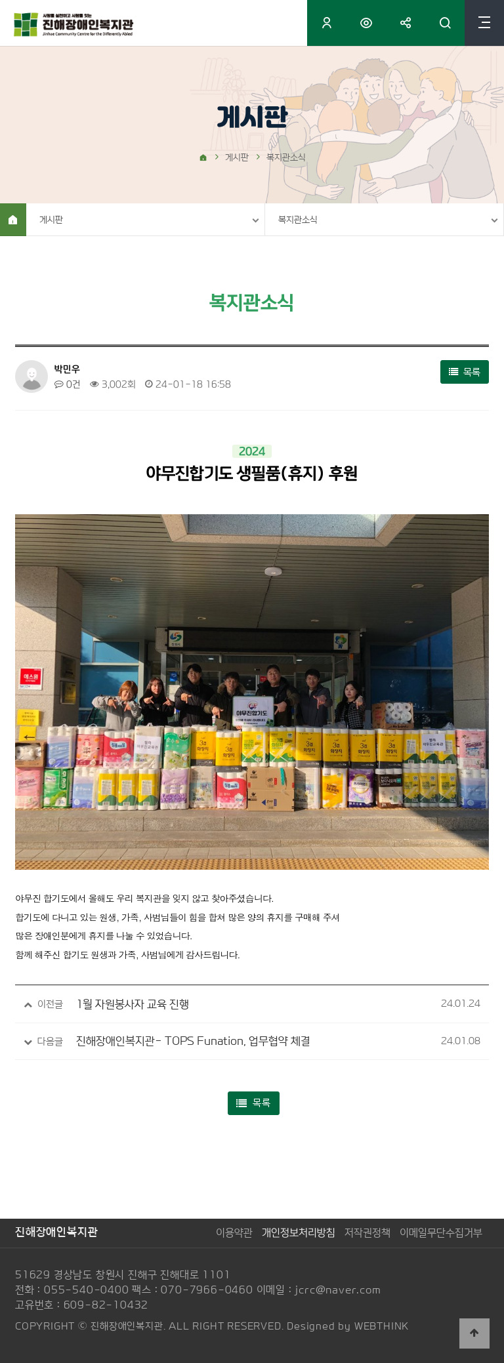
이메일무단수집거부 (441, 1233)
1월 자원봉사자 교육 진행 (132, 1004)
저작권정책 (367, 1233)
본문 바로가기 (0, 0)
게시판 (51, 219)
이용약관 (234, 1233)
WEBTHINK (381, 1326)
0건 (67, 384)
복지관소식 (298, 219)
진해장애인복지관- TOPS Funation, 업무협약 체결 (193, 1041)
